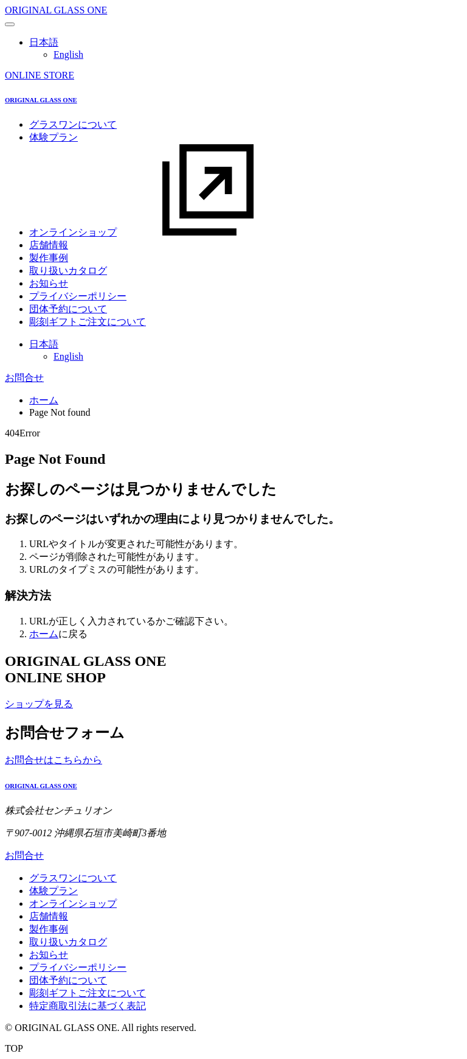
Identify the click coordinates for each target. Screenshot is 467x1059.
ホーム (43, 400)
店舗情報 (48, 245)
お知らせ (48, 283)
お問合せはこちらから (53, 760)
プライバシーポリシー (77, 296)
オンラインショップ (164, 232)
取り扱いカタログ (68, 270)
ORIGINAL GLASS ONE (56, 10)
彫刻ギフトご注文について (87, 321)
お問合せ (24, 377)
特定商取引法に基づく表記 (87, 1006)
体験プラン (53, 137)
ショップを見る (39, 704)
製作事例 (48, 258)
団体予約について (68, 309)
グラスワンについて (73, 124)
